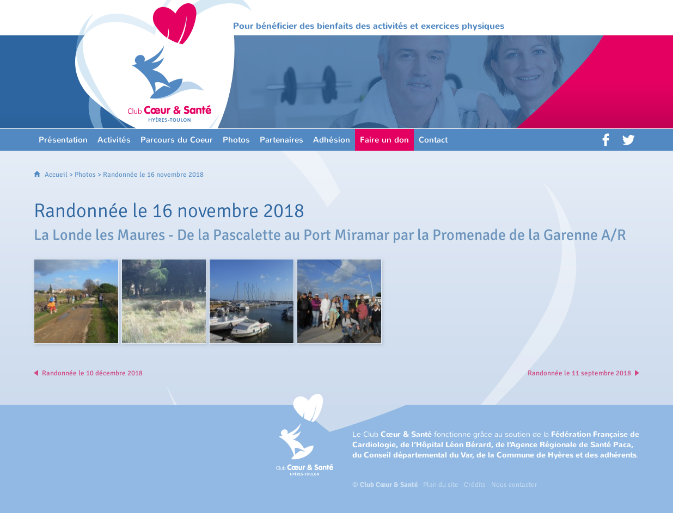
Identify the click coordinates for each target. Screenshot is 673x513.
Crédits (475, 484)
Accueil (56, 174)
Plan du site (440, 484)
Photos (85, 174)
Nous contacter (514, 484)
